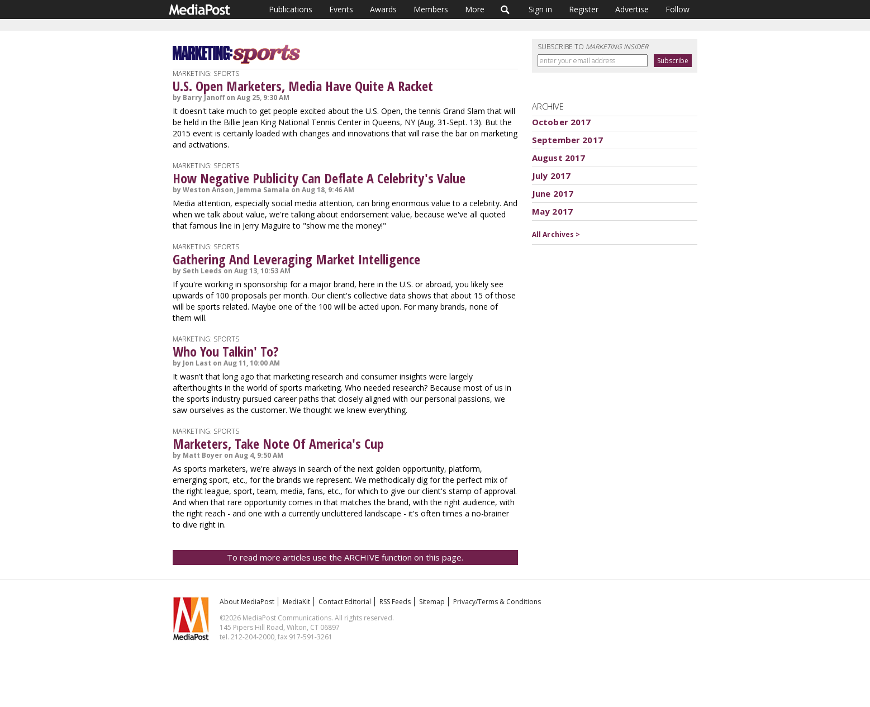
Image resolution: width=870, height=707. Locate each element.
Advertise (632, 9)
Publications (290, 9)
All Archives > (556, 234)
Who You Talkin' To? (226, 351)
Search (505, 9)
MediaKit (296, 601)
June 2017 (552, 193)
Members (430, 9)
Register (583, 9)
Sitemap (432, 601)
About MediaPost (247, 601)
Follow (677, 9)
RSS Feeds (395, 601)
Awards (383, 9)
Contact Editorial (344, 601)
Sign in (540, 9)
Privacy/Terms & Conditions (497, 601)
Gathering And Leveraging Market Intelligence (296, 259)
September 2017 (567, 139)
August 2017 (559, 157)
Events (341, 9)
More (474, 9)
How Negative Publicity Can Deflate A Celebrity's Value (319, 178)
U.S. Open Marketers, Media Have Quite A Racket (303, 86)
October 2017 (561, 121)
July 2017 (551, 175)
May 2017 (552, 211)
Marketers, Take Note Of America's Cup (278, 443)
